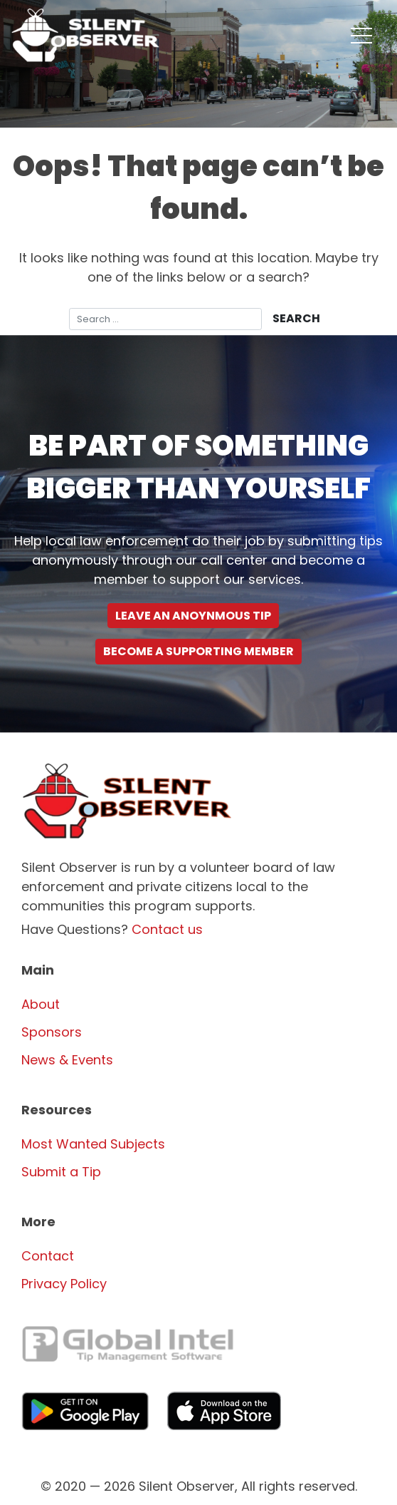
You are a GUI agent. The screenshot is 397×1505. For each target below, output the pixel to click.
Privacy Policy (64, 1284)
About (40, 1004)
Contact (47, 1256)
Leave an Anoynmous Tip (193, 615)
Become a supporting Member (198, 651)
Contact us (167, 929)
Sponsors (51, 1032)
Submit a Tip (61, 1172)
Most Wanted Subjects (93, 1144)
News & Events (67, 1060)
